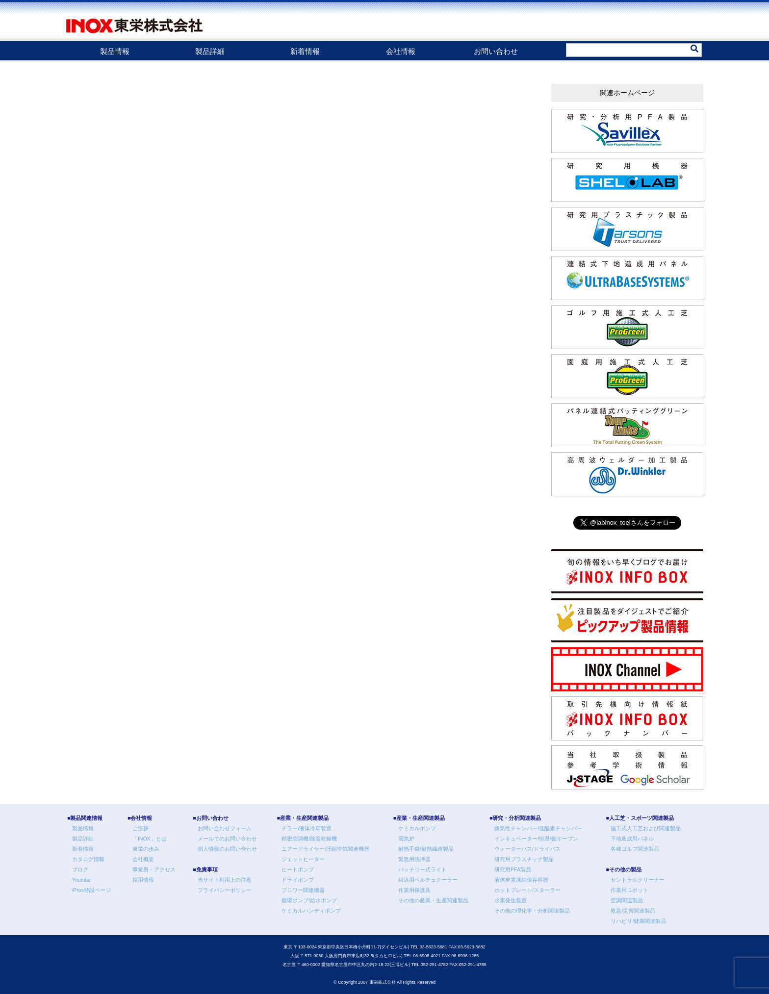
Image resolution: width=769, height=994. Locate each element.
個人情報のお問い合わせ (227, 849)
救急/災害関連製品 (633, 911)
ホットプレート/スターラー (527, 890)
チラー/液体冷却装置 (307, 828)
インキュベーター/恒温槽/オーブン (536, 838)
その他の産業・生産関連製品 (433, 900)
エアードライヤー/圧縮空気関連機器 (325, 849)
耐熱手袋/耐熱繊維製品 (426, 849)
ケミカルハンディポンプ (311, 911)
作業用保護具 (414, 890)
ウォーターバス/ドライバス (527, 849)
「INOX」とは (149, 838)
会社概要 (143, 859)
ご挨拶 (140, 828)
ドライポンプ (298, 880)
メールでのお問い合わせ (227, 838)
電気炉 (406, 838)
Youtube (81, 880)
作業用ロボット (629, 890)
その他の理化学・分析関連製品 (532, 911)
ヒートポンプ (298, 869)
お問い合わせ (496, 51)
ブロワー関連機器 (303, 890)
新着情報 (305, 51)
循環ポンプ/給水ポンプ (309, 900)
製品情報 (114, 51)
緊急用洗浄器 (414, 859)
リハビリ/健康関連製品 (638, 921)
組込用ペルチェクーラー (428, 880)
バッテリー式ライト (422, 869)
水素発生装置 (510, 900)
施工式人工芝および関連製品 (646, 828)
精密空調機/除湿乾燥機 (309, 838)
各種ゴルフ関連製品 (635, 849)
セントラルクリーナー (638, 880)
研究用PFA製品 (512, 869)
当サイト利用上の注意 (225, 880)
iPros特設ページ (91, 890)
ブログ (80, 869)
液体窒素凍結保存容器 (521, 880)
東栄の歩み (145, 849)
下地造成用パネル (632, 838)
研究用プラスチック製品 (524, 859)
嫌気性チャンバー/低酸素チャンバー (538, 828)
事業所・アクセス (154, 869)
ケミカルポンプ (417, 828)
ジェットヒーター (303, 859)
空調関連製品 (627, 900)
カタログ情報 (88, 859)
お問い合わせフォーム (225, 828)
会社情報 (400, 51)
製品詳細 (210, 51)
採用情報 (143, 880)
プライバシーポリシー (225, 890)
